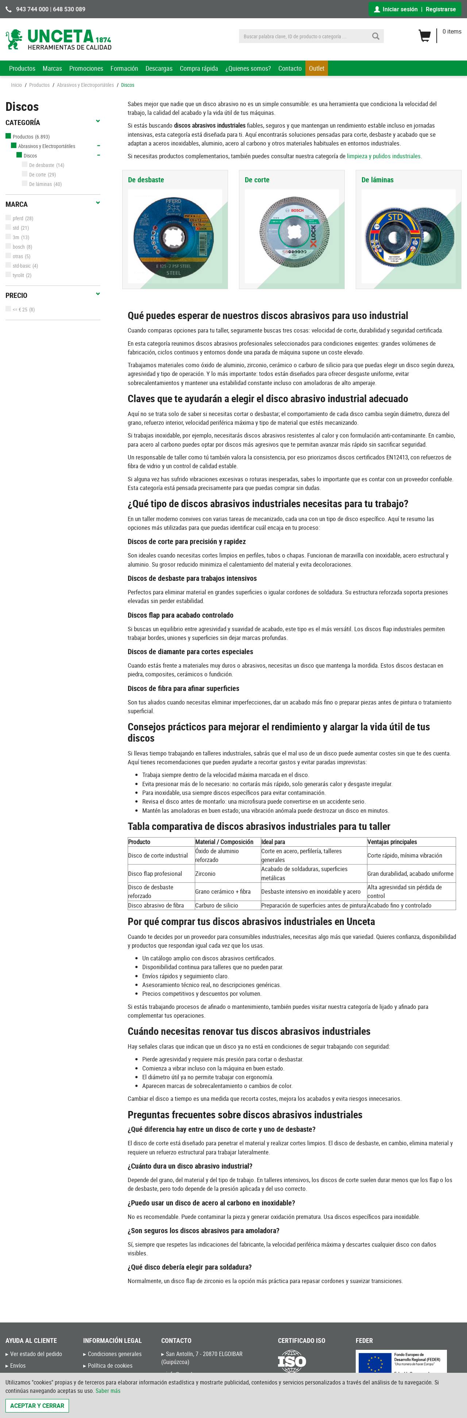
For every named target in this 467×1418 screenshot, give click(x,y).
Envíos (18, 1365)
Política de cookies (110, 1365)
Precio (52, 295)
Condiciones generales (115, 1354)
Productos (22, 68)
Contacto (290, 68)
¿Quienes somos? (248, 68)
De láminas (37, 183)
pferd (14, 218)
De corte (34, 174)
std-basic (18, 265)
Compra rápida (199, 68)
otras (14, 256)
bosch (15, 246)
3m (12, 237)
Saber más (108, 1391)
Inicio (16, 84)
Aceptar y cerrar (37, 1406)
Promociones (86, 68)
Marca (52, 204)
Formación (124, 68)
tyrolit (14, 275)
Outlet (316, 68)
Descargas (159, 68)
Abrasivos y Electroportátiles (85, 84)
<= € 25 (16, 309)
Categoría (52, 123)
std (12, 227)
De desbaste (38, 165)
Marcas (52, 68)
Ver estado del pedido (36, 1354)
